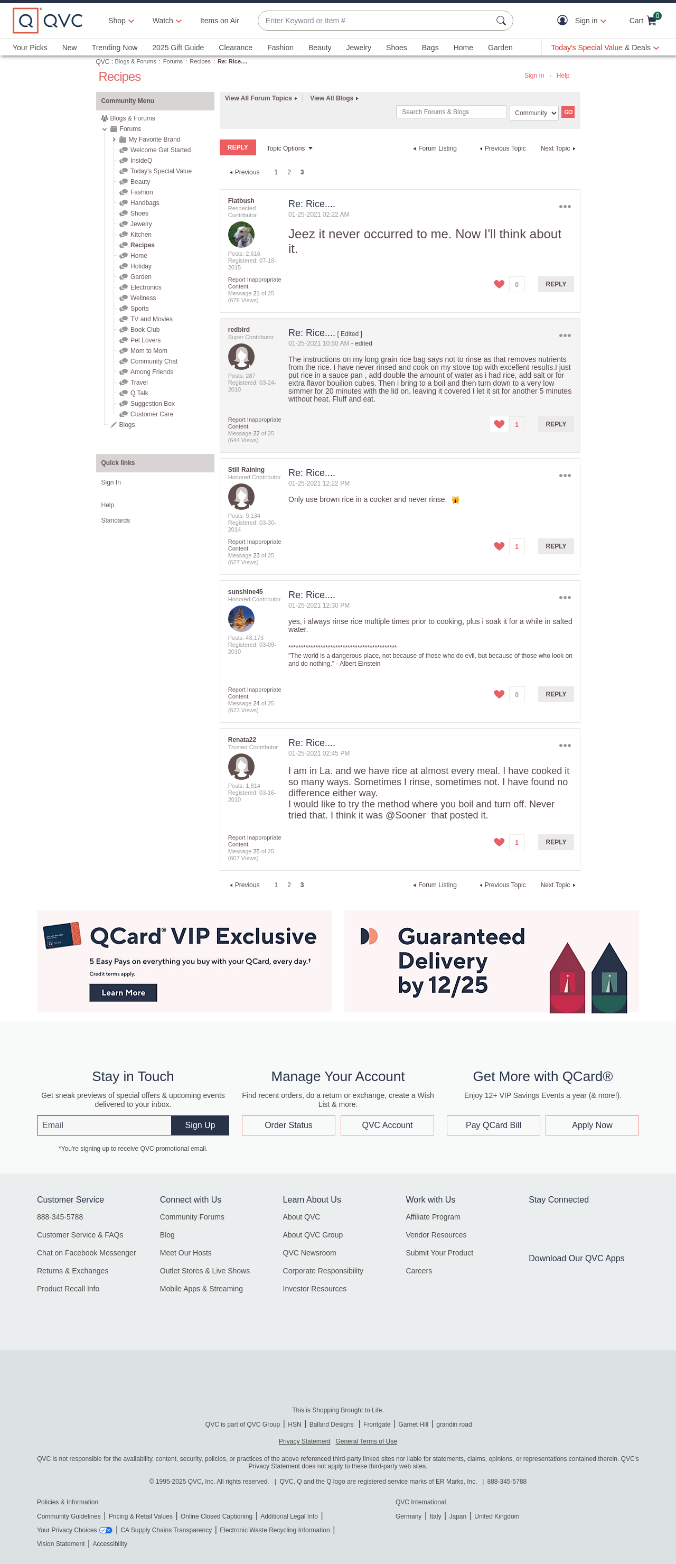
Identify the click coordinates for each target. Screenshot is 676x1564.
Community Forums (192, 1217)
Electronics (146, 287)
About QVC (302, 1217)
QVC (103, 62)
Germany (408, 1516)
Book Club (144, 329)
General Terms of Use (366, 1441)
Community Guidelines (69, 1516)
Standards (115, 520)
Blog (167, 1235)
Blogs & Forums (135, 61)
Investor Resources (315, 1288)
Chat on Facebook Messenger (86, 1253)
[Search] (451, 111)
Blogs (127, 425)
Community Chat (153, 361)
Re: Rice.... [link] (232, 61)
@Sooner (406, 815)
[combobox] (375, 21)
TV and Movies (151, 319)
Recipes (200, 61)
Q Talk (139, 393)
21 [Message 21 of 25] (256, 293)
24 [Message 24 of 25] (256, 703)
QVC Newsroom (309, 1253)
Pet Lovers (145, 340)
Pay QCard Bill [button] (493, 1125)
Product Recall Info (68, 1288)
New (69, 47)
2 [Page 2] (289, 172)
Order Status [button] (289, 1125)
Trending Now (115, 47)
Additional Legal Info (289, 1516)
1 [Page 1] (276, 172)
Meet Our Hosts (186, 1253)
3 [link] (302, 172)
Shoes (396, 47)
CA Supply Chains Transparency (166, 1530)
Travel (139, 382)
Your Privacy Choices (67, 1530)
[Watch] (163, 20)
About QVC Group (313, 1235)
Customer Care (151, 414)
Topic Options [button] (286, 148)
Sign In (534, 75)
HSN (294, 1424)
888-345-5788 (60, 1217)
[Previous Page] (243, 172)
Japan (457, 1516)
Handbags (144, 203)
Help (563, 75)
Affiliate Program (433, 1217)
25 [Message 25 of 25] (256, 851)
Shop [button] (117, 20)
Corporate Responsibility (323, 1271)
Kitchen (141, 234)
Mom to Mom (148, 351)
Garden (500, 47)
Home (463, 47)
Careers (419, 1271)
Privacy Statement (304, 1441)
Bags (430, 47)
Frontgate (376, 1424)
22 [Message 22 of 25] (256, 433)
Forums (173, 61)
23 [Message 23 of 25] (256, 555)
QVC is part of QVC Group (242, 1424)
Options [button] (565, 206)
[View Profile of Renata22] (242, 739)
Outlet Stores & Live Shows (205, 1271)
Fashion (280, 47)
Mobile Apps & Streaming (201, 1288)
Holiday (141, 266)
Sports (139, 308)
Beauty (320, 47)
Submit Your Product (439, 1253)
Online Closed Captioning (216, 1516)
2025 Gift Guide (178, 47)
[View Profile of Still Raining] (246, 469)
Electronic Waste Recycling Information (275, 1530)
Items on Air (219, 20)
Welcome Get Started (160, 150)
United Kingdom (496, 1516)
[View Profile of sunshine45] (245, 591)
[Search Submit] (503, 20)
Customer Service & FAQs (80, 1235)
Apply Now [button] (592, 1125)
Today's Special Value (161, 171)
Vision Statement (61, 1544)
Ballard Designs (332, 1424)
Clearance (235, 47)
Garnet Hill (413, 1424)
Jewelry (358, 47)
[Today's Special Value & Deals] (605, 47)
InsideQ (141, 160)
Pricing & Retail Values (141, 1516)
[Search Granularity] (534, 113)
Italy (435, 1516)
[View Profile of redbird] (239, 329)
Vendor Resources (436, 1235)
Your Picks (30, 47)
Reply (556, 284)
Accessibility (110, 1544)
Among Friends (151, 372)
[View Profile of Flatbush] (241, 200)
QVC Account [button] (387, 1125)
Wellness (143, 298)
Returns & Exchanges (72, 1271)
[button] (565, 21)
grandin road (454, 1424)
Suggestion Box (152, 403)
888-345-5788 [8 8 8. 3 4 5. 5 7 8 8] (507, 1481)
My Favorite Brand (155, 139)
